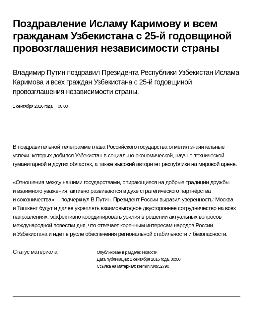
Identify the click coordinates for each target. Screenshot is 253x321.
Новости (149, 252)
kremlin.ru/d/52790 (153, 266)
